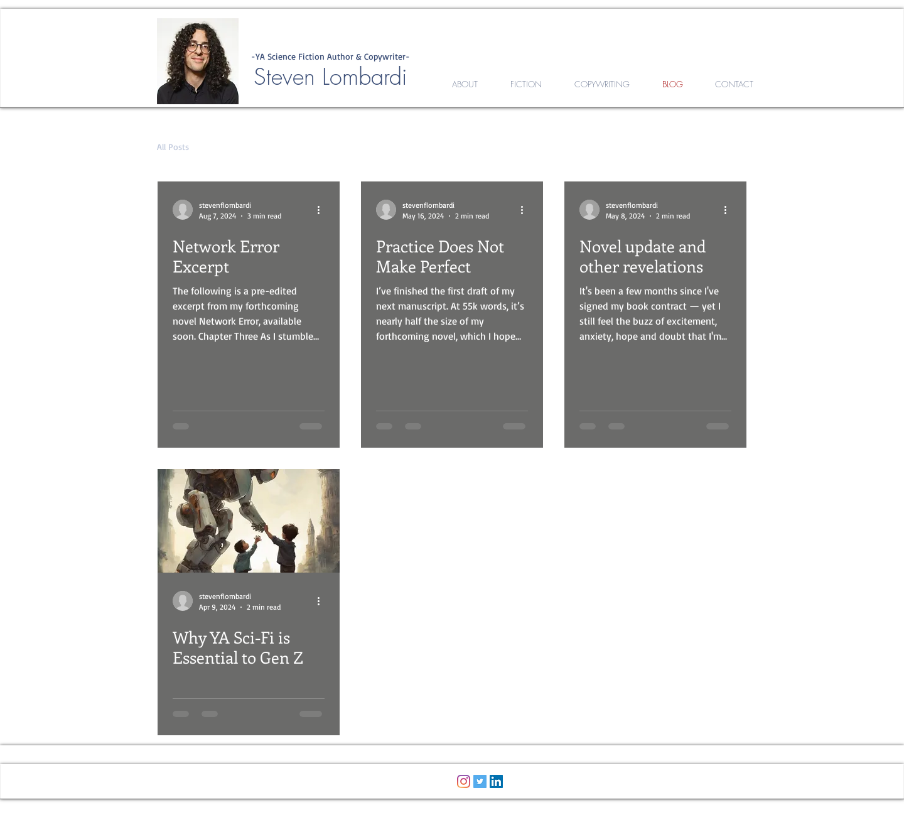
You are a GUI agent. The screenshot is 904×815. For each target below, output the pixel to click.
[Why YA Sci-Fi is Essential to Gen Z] (249, 521)
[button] (731, 148)
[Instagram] (463, 781)
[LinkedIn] (496, 781)
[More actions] (322, 209)
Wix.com (532, 807)
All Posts (173, 146)
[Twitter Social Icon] (480, 781)
